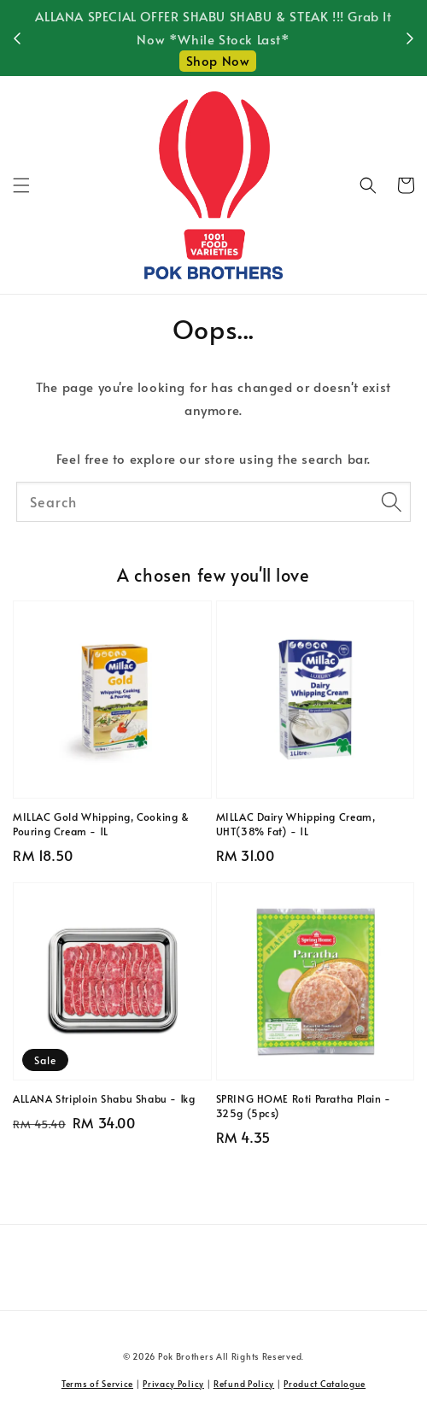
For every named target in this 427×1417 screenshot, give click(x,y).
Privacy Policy (173, 1384)
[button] (21, 185)
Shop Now (218, 60)
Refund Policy (244, 1384)
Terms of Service (97, 1384)
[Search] (391, 501)
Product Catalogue (325, 1384)
